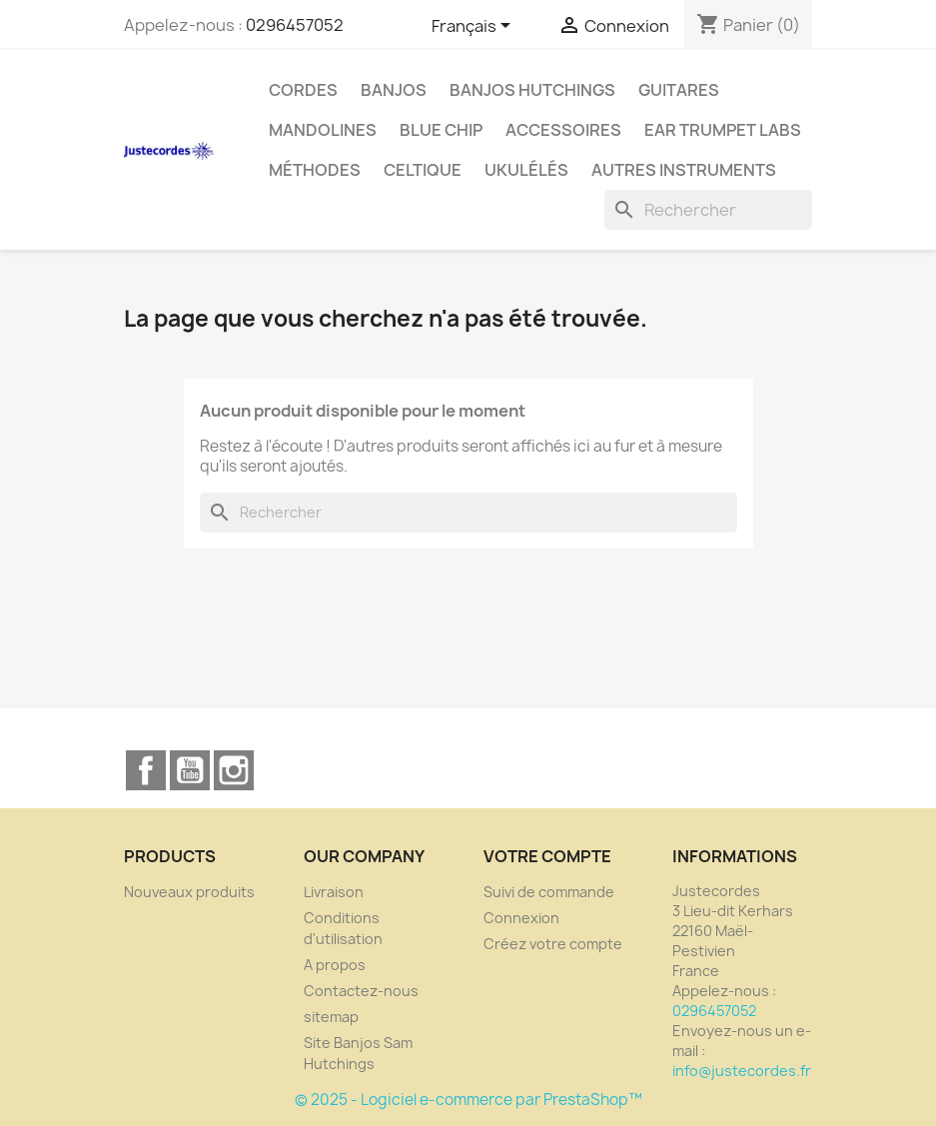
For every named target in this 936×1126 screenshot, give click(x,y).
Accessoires (563, 130)
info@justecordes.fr (741, 1070)
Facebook (146, 770)
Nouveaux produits (189, 891)
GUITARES (678, 90)
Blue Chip (441, 130)
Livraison (334, 891)
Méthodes (315, 170)
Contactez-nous (361, 990)
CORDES (303, 90)
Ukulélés (526, 170)
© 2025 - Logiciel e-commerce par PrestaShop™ (468, 1099)
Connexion (521, 917)
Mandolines (323, 130)
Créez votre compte (552, 943)
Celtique (423, 170)
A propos (335, 964)
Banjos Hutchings (532, 90)
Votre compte (547, 856)
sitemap (331, 1016)
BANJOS (394, 90)
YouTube (190, 770)
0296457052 (295, 25)
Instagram (234, 770)
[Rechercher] (708, 210)
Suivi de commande (548, 891)
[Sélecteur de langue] (474, 27)
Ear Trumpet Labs (722, 130)
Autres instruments (683, 170)
